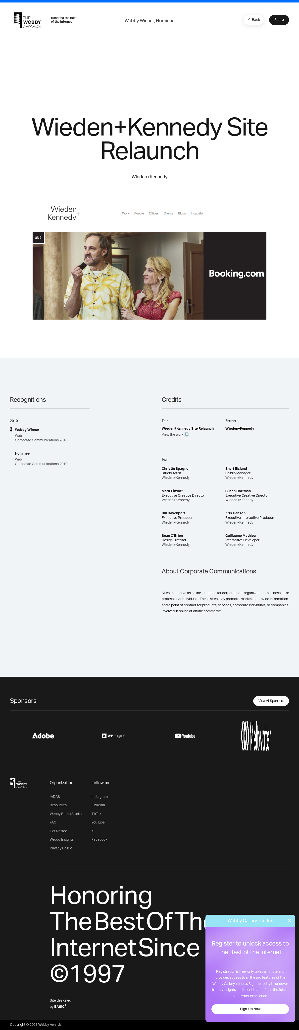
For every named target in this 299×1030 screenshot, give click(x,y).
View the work (172, 434)
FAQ (53, 822)
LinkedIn (98, 805)
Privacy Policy (61, 848)
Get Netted (58, 831)
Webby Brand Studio (66, 814)
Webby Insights (62, 839)
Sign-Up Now (250, 1009)
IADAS (55, 797)
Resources (58, 805)
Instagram (100, 797)
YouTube (98, 822)
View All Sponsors (271, 701)
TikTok (96, 814)
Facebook (99, 839)
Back (253, 19)
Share (279, 20)
